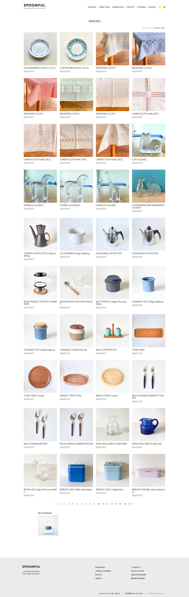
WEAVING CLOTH (105, 67)
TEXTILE (130, 7)
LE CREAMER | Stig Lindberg (75, 253)
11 (103, 504)
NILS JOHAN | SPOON (35, 443)
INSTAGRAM (139, 578)
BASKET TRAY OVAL (71, 395)
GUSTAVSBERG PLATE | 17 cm (39, 67)
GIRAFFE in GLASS (106, 205)
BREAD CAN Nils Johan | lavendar (148, 490)
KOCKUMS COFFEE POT (109, 253)
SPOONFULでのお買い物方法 (109, 594)
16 (125, 504)
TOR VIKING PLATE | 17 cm (74, 67)
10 (99, 504)
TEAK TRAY (138, 349)
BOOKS (152, 7)
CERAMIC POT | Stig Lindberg (147, 301)
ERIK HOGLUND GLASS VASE (111, 443)
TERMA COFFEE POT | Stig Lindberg (40, 254)
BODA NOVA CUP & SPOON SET (76, 302)
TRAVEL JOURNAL (103, 571)
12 (107, 504)
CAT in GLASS (139, 159)
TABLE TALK (104, 7)
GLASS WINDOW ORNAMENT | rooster (148, 206)
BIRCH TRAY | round (106, 395)
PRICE (163, 28)
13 (112, 504)
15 (120, 504)
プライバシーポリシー (156, 594)
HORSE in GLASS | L (34, 205)
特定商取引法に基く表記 (134, 594)
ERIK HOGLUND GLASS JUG (147, 443)
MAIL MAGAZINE (138, 575)
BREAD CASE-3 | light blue (109, 489)
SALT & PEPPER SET (106, 349)
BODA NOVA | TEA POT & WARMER (40, 302)
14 (116, 504)
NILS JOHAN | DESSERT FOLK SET (148, 396)
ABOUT (98, 578)
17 (129, 504)
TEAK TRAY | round (34, 395)
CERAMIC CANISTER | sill (73, 349)
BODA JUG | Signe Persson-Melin (40, 490)
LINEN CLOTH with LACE (145, 113)
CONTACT (136, 567)
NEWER (157, 28)
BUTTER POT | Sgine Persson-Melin (111, 302)
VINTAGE (92, 7)
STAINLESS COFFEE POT (145, 253)
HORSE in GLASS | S (70, 205)
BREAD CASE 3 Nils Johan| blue (76, 489)
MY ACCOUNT (137, 571)
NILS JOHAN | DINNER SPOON (76, 443)
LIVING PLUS (118, 7)
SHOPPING (100, 567)
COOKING (141, 7)
